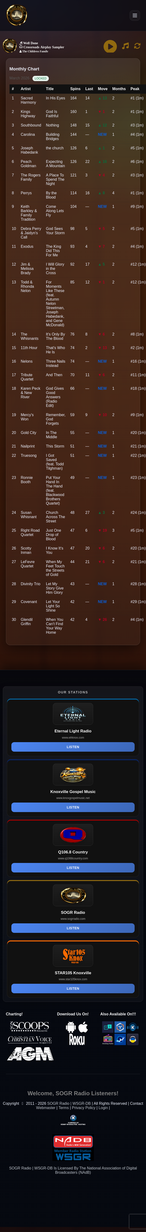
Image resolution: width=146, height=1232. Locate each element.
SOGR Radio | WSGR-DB (69, 1103)
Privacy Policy (84, 1108)
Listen (73, 747)
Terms (64, 1108)
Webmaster (45, 1108)
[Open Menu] (135, 15)
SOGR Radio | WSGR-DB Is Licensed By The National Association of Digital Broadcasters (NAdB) (73, 1170)
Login (103, 1108)
